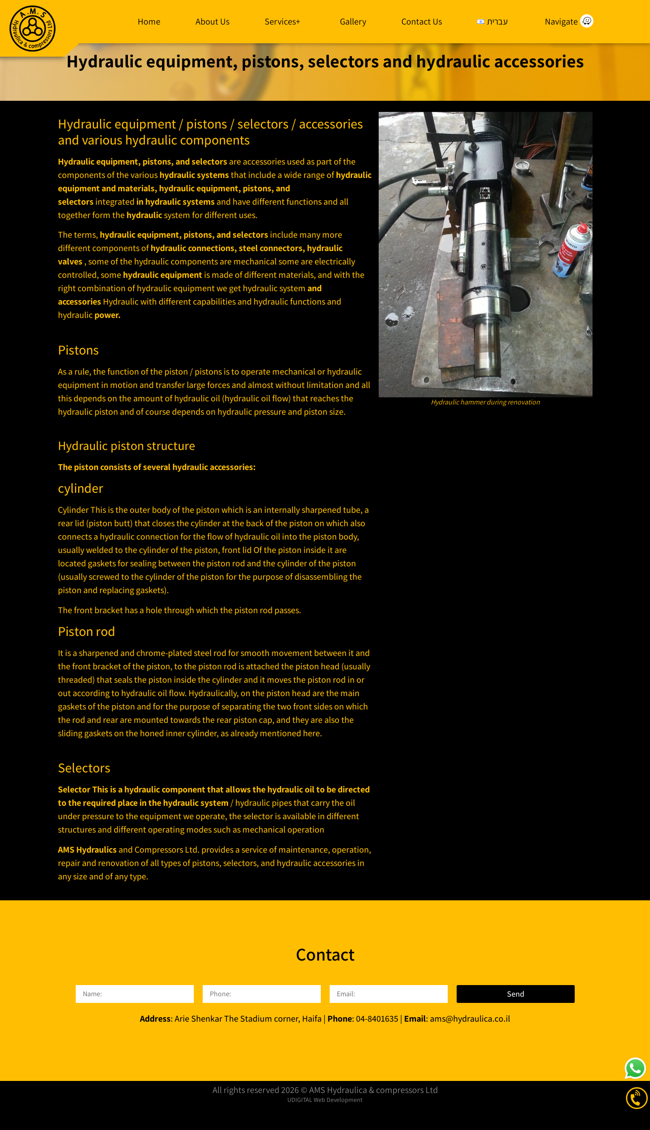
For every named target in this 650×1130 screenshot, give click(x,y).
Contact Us (421, 21)
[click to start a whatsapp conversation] (635, 1068)
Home (149, 21)
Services (285, 21)
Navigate (561, 21)
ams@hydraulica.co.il (469, 1041)
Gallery (353, 21)
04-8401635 (377, 1041)
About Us (212, 21)
